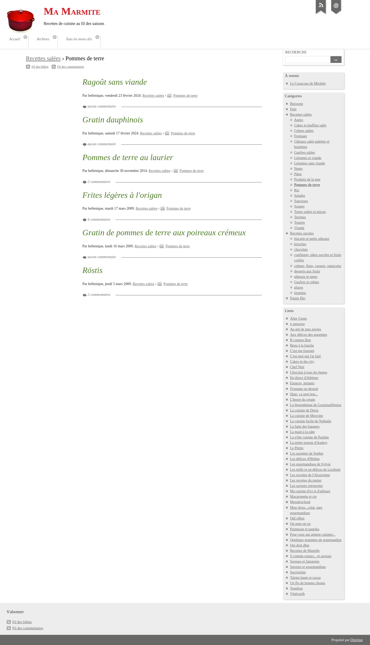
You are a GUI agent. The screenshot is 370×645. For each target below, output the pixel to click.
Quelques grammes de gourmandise (315, 540)
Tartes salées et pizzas (310, 212)
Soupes (299, 206)
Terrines (300, 217)
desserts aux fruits (307, 271)
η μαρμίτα (297, 324)
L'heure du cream (302, 400)
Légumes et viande (307, 158)
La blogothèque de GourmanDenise (315, 405)
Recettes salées (43, 58)
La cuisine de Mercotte (306, 416)
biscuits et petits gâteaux (311, 239)
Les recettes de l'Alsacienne (310, 475)
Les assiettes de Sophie (306, 453)
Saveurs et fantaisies (304, 561)
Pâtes (298, 174)
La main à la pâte (302, 432)
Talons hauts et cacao (305, 578)
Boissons (296, 104)
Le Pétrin (296, 448)
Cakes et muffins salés (310, 125)
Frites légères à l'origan (122, 195)
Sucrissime (298, 572)
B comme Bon (300, 340)
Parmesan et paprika (304, 529)
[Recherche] (307, 60)
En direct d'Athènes (304, 378)
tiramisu (300, 293)
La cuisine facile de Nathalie (310, 421)
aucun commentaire (102, 106)
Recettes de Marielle (305, 551)
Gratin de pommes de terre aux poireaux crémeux (164, 232)
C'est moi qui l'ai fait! (305, 356)
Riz (296, 190)
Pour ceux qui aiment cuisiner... (313, 534)
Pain (293, 109)
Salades (299, 196)
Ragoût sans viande (114, 81)
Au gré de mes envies (305, 329)
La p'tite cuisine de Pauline (309, 437)
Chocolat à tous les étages (308, 372)
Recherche (296, 52)
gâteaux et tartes (306, 277)
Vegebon (296, 588)
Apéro (298, 120)
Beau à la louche (302, 345)
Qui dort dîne (299, 545)
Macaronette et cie (303, 497)
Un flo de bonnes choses (307, 583)
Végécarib (297, 594)
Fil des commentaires (70, 67)
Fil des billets (40, 67)
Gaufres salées (304, 152)
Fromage (300, 136)
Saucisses (301, 201)
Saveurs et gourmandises (308, 567)
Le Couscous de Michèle (308, 83)
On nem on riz (300, 524)
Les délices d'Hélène (305, 459)
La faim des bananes (305, 426)
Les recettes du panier (306, 480)
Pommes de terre (185, 95)
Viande (299, 228)
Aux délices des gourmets (308, 335)
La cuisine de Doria (304, 410)
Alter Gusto (298, 318)
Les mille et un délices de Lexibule (315, 470)
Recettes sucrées (302, 233)
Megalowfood (300, 502)
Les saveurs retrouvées (306, 486)
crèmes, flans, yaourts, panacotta (317, 266)
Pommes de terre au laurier (127, 157)
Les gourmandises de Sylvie (310, 464)
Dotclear (356, 640)
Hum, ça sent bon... (304, 394)
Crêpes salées (304, 131)
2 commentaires (99, 182)
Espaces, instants (302, 383)
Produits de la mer (307, 179)
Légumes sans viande (309, 163)
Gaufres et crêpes (306, 282)
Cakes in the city (302, 362)
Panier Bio (298, 298)
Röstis (92, 270)
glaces (298, 287)
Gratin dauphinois (112, 119)
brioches (300, 244)
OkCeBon (297, 518)
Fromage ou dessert (304, 389)
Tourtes (299, 222)
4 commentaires (99, 219)
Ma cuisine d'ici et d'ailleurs (310, 491)
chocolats (301, 249)
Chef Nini (297, 367)
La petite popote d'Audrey (309, 443)
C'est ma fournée (302, 351)
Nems (298, 169)
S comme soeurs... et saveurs (311, 556)
